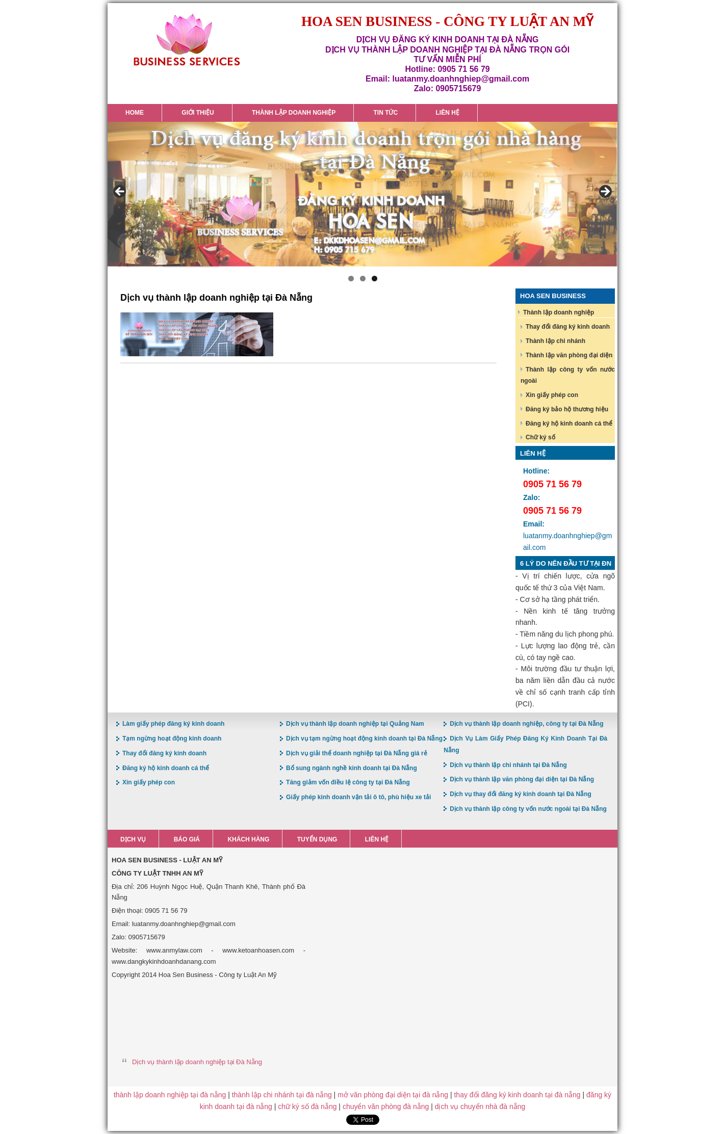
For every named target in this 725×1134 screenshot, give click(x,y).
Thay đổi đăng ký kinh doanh (568, 326)
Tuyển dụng (317, 839)
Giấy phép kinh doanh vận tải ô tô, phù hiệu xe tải (358, 797)
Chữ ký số (540, 437)
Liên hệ (377, 839)
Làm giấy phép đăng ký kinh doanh (173, 723)
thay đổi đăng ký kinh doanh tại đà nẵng (517, 1095)
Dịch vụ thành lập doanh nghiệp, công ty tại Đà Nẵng (526, 723)
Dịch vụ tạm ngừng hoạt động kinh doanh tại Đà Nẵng (364, 738)
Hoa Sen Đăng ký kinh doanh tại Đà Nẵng (186, 40)
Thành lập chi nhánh (555, 341)
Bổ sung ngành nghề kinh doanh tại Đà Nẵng (351, 768)
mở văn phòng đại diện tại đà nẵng (393, 1095)
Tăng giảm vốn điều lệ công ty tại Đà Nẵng (348, 782)
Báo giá (187, 839)
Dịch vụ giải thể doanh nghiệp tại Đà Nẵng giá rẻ (356, 753)
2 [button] (363, 278)
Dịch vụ (133, 839)
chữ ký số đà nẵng (307, 1106)
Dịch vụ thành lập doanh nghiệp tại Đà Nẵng (197, 1062)
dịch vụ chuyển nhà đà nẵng (480, 1106)
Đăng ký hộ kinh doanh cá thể (569, 423)
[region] (362, 195)
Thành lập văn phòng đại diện (569, 355)
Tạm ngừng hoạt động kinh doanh (171, 738)
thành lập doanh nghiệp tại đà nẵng (170, 1095)
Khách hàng (248, 839)
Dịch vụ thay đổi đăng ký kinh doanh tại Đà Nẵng (520, 794)
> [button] (604, 192)
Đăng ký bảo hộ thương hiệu (567, 409)
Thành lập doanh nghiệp (558, 312)
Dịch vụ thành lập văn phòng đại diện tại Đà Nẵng (522, 779)
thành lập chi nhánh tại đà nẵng (282, 1095)
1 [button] (351, 278)
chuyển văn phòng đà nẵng (386, 1106)
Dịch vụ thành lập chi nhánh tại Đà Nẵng (508, 765)
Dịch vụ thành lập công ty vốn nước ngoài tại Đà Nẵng (528, 808)
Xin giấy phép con (552, 395)
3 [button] (374, 278)
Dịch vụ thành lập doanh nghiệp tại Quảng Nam (355, 723)
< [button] (120, 192)
